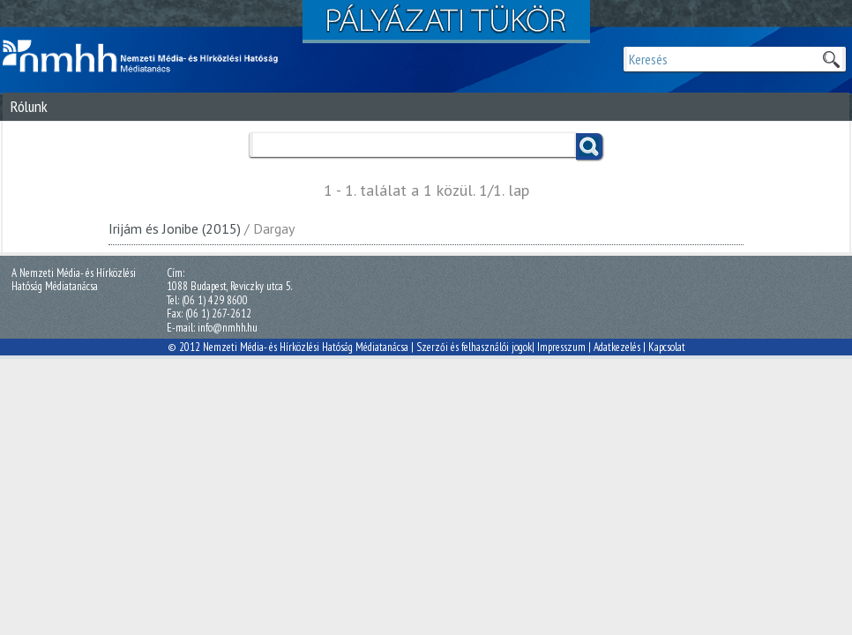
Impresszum (561, 347)
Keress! (589, 146)
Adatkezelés (617, 347)
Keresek (831, 59)
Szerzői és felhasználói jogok (474, 347)
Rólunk (29, 106)
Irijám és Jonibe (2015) (174, 228)
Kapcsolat (666, 347)
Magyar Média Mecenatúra (148, 56)
